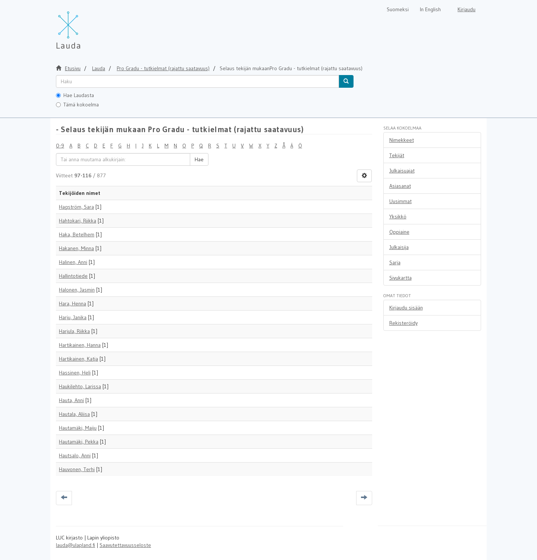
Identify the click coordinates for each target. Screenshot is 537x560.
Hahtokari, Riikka (77, 220)
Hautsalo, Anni (75, 455)
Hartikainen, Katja (78, 358)
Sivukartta (400, 277)
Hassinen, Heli (75, 372)
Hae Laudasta (75, 95)
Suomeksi (398, 9)
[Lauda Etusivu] (83, 26)
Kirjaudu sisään (406, 307)
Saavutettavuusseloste (125, 545)
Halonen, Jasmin (77, 289)
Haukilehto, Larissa (80, 386)
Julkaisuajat (402, 170)
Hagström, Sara (76, 206)
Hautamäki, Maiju (78, 427)
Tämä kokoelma (77, 104)
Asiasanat (400, 186)
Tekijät (396, 155)
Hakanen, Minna (76, 248)
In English (430, 9)
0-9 (60, 145)
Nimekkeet (401, 140)
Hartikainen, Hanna (80, 345)
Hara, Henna (72, 303)
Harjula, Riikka (74, 331)
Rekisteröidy (403, 323)
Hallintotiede (73, 276)
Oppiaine (399, 231)
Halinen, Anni (73, 262)
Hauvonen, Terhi (77, 469)
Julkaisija (399, 247)
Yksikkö (397, 216)
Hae (199, 159)
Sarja (395, 262)
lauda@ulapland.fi (75, 545)
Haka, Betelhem (76, 234)
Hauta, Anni (71, 400)
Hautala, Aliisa (74, 414)
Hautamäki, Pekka (78, 441)
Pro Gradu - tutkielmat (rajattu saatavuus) (163, 68)
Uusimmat (400, 201)
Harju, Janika (73, 317)
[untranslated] (197, 81)
